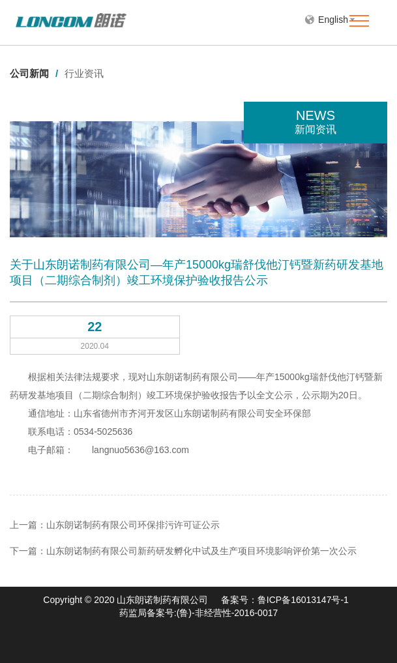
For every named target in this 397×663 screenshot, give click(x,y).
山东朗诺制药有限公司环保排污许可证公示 (133, 525)
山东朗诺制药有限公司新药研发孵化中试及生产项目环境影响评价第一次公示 (201, 551)
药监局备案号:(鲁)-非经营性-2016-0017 (198, 613)
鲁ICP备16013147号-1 (303, 600)
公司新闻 (34, 73)
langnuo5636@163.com (140, 450)
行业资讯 (84, 73)
